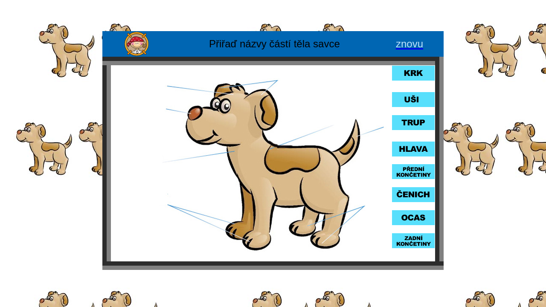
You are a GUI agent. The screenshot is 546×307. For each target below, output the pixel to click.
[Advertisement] (273, 16)
